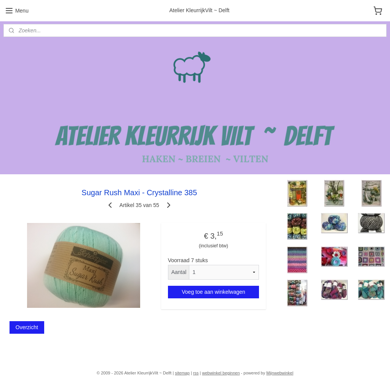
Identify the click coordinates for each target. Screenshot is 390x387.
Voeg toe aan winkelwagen (213, 291)
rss (196, 373)
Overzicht (27, 327)
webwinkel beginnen (221, 373)
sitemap (182, 373)
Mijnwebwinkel (279, 373)
